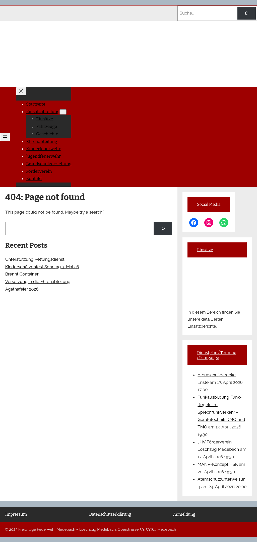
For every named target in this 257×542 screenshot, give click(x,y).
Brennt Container (22, 274)
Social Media (208, 204)
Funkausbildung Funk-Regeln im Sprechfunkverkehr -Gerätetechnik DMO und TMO (221, 412)
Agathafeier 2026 (22, 289)
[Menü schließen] (21, 91)
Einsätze (205, 249)
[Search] (246, 13)
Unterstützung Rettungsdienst (35, 259)
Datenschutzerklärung (110, 514)
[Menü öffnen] (5, 137)
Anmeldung (184, 514)
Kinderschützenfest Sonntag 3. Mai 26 (42, 266)
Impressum (16, 514)
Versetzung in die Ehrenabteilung (38, 281)
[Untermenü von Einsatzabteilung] (63, 112)
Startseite (35, 104)
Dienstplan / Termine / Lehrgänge (216, 355)
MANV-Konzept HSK (218, 464)
